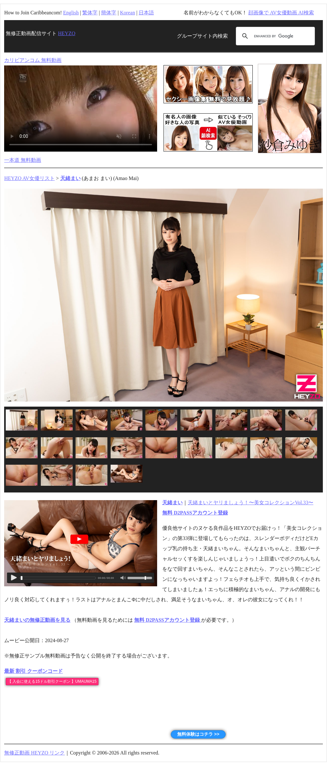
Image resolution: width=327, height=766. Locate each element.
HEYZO (66, 33)
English (71, 12)
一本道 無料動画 (22, 160)
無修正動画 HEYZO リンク (34, 752)
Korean (127, 12)
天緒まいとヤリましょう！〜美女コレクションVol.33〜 (250, 502)
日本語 (146, 12)
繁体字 (90, 12)
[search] (274, 36)
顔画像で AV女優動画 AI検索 (281, 12)
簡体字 (108, 12)
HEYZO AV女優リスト (29, 178)
